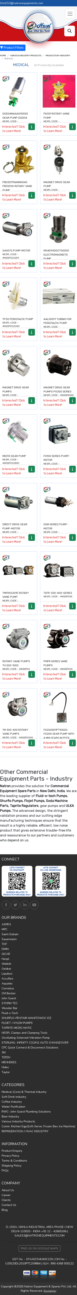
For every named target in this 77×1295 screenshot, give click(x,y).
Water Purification (13, 1107)
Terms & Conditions (14, 1161)
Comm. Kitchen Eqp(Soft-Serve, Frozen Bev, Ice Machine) (38, 1126)
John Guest (9, 998)
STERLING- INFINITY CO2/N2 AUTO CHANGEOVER (35, 1043)
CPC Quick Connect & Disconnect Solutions (30, 1048)
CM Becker (9, 993)
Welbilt (6, 964)
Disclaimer (50, 1291)
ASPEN (6, 924)
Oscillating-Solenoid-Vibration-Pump (26, 1038)
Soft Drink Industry (14, 1097)
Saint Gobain (10, 934)
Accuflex (7, 979)
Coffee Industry (12, 1102)
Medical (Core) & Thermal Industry (24, 1092)
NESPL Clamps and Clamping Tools (24, 1033)
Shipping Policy (11, 1166)
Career (6, 1195)
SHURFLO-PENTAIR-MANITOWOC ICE (26, 1018)
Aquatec (7, 983)
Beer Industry (10, 1116)
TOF (4, 944)
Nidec (5, 1067)
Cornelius (8, 988)
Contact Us (9, 1205)
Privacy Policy (10, 1156)
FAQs (5, 1170)
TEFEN (6, 1057)
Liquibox (7, 974)
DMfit (5, 949)
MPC (4, 929)
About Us (8, 1190)
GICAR (6, 954)
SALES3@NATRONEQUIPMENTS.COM (39, 1236)
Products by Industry (58, 55)
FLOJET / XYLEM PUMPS (17, 1023)
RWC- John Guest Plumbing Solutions (26, 1112)
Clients (6, 1200)
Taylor (6, 1072)
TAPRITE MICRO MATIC (17, 1028)
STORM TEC (10, 1003)
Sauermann (9, 939)
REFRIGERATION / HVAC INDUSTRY (25, 1131)
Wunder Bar (9, 1008)
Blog (5, 1210)
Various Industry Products (25, 55)
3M (4, 1052)
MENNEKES (9, 1062)
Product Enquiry (12, 1151)
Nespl (5, 959)
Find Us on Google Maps (39, 1248)
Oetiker (6, 969)
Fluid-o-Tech (10, 1013)
